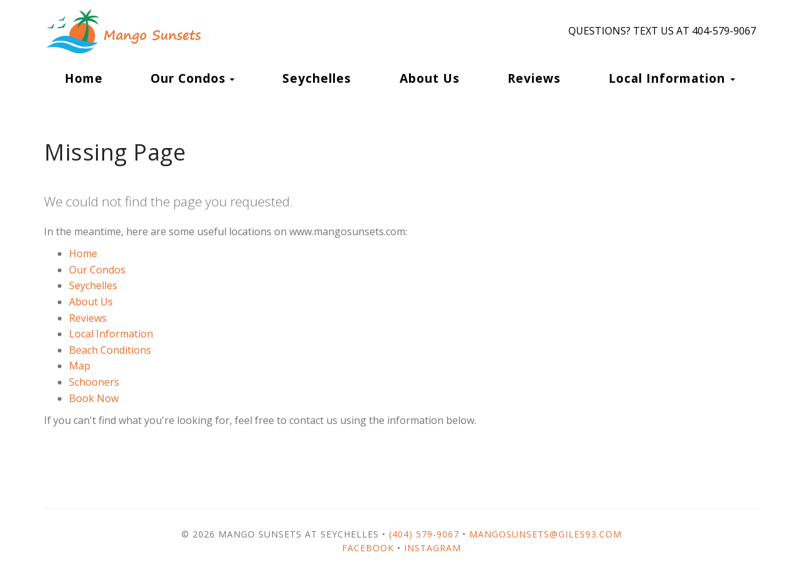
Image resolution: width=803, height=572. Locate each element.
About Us (430, 78)
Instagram (432, 548)
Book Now (94, 398)
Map (79, 366)
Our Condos (188, 78)
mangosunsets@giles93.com (545, 534)
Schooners (94, 382)
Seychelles (316, 78)
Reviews (534, 78)
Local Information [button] (672, 78)
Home (84, 78)
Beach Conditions (110, 350)
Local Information (111, 334)
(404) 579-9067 (424, 534)
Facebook (368, 548)
